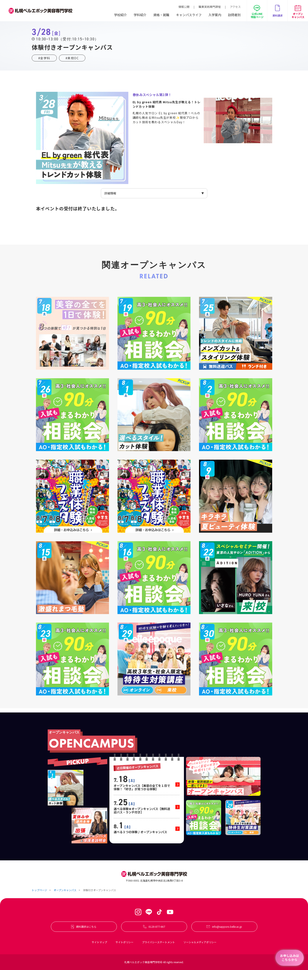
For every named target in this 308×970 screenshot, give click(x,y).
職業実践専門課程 (210, 7)
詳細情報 (110, 193)
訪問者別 (234, 15)
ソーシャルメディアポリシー (199, 942)
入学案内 (214, 15)
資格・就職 (161, 15)
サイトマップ (99, 942)
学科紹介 (140, 15)
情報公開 (183, 7)
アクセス (235, 7)
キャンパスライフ (189, 15)
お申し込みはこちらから (289, 957)
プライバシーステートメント (158, 942)
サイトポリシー (124, 942)
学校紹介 (120, 15)
